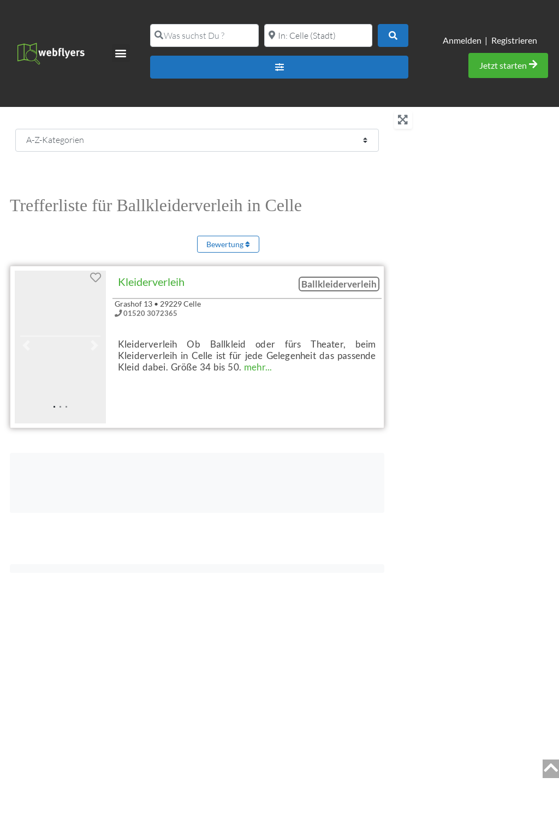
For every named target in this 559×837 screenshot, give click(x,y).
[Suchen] (393, 35)
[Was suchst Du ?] (204, 35)
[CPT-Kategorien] (197, 140)
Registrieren (514, 40)
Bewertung (228, 244)
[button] (121, 53)
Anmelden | (465, 40)
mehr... (258, 367)
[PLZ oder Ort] (318, 35)
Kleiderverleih (151, 281)
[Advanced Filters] (279, 67)
